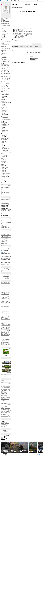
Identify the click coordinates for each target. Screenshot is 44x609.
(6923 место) (2, 271)
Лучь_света (6, 412)
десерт (9, 293)
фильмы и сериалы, (4, 157)
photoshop (2, 282)
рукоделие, (2, 142)
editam (8, 409)
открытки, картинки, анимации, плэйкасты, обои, (5, 123)
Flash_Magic (5, 387)
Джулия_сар (8, 411)
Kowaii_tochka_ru (3, 424)
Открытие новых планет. (4, 227)
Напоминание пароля (14, 54)
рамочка (6, 328)
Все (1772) (9, 404)
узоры (2, 340)
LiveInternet (2, 0)
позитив (2, 324)
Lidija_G (5, 407)
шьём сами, (3, 171)
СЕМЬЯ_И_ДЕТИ (3, 400)
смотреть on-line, (3, 155)
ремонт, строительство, (4, 79)
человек (8, 342)
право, (2, 108)
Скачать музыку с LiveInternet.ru (6, 258)
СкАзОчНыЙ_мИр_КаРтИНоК (4, 422)
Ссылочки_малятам (7, 423)
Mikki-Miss (2, 389)
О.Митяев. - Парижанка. (4, 242)
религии (2, 332)
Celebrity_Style (3, 425)
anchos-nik (5, 409)
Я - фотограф (3, 247)
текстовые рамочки (5, 339)
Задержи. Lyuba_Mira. (4, 241)
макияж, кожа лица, (4, 70)
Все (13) (10, 230)
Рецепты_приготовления (6, 399)
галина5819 (2, 392)
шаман (2, 343)
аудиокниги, (3, 22)
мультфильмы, (3, 156)
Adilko (4, 405)
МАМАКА (9, 412)
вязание (5, 287)
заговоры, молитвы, (4, 141)
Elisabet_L (2, 387)
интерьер (2, 302)
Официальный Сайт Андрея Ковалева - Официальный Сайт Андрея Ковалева (5, 187)
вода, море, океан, (3, 29)
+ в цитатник (21, 7)
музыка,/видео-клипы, (18, 40)
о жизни (5, 319)
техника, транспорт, (3, 161)
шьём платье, (3, 170)
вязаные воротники (4, 292)
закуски (8, 296)
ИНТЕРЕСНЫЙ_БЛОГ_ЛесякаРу (5, 393)
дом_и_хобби (7, 415)
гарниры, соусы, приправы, (5, 94)
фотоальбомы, (3, 165)
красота (4, 308)
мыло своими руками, (4, 110)
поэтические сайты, (4, 105)
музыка (8, 314)
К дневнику (26, 46)
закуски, (3, 95)
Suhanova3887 (6, 408)
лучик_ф (9, 416)
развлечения (3, 327)
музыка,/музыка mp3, (17, 39)
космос (8, 305)
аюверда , (3, 177)
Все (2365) (9, 185)
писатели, (3, 104)
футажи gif (2, 342)
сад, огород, (2, 153)
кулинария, (2, 92)
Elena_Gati (5, 406)
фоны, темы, (3, 136)
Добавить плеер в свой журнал (5, 278)
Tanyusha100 (1, 4)
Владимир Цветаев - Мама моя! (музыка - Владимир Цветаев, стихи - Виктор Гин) (6, 235)
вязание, (2, 30)
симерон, (3, 180)
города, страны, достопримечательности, (4, 50)
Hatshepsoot (8, 387)
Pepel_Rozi (7, 389)
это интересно (5, 345)
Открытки (3, 252)
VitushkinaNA (2, 409)
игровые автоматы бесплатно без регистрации (5, 299)
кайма (3, 303)
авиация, (3, 162)
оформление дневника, (4, 126)
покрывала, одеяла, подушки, (5, 78)
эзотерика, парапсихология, (4, 176)
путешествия (3, 326)
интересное (2, 301)
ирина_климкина (3, 416)
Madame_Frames (3, 426)
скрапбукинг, (3, 151)
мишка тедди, (3, 147)
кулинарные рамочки (4, 310)
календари (5, 303)
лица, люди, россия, (3, 107)
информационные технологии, (5, 87)
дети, (1, 54)
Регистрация (8, 0)
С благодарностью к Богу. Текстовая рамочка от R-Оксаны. (6, 209)
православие (2, 325)
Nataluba (7, 407)
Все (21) (10, 348)
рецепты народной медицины (5, 333)
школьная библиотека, (4, 175)
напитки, (3, 97)
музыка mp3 (3, 315)
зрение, (2, 68)
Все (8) (10, 218)
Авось (19, 0)
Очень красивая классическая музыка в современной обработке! (24, 34)
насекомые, (3, 27)
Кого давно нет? (3, 386)
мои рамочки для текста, (5, 129)
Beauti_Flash (2, 406)
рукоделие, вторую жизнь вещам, (5, 152)
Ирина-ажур (2, 394)
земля (6, 297)
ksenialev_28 (2, 410)
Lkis (6, 388)
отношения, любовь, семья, (4, 124)
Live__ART (6, 424)
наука (5, 317)
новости (8, 318)
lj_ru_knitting (6, 431)
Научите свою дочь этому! (4, 206)
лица (9, 312)
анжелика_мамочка (3, 415)
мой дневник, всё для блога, (5, 130)
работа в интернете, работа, (4, 138)
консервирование (4, 305)
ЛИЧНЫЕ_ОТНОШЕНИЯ (4, 396)
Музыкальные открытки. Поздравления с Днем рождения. (5, 220)
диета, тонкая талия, (4, 67)
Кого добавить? (7, 386)
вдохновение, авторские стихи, (5, 102)
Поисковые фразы (7, 439)
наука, (2, 121)
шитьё (4, 343)
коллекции (3, 304)
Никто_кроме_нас (8, 398)
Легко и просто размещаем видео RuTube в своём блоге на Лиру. (5, 203)
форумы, (2, 164)
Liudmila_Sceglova (3, 388)
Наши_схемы (2, 423)
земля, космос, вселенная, (4, 71)
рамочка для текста (5, 329)
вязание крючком (4, 290)
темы (9, 339)
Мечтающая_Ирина (8, 397)
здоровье (3, 297)
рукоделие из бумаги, (4, 150)
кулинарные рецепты (5, 311)
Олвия (2, 399)
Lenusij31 (2, 407)
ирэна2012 (6, 416)
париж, (2, 52)
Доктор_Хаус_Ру (6, 392)
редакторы (5, 331)
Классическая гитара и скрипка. (20, 36)
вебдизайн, (3, 127)
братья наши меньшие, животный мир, (6, 23)
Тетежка (7, 414)
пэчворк (6, 326)
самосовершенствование (3, 335)
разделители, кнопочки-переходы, (6, 132)
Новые (40, 46)
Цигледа (10, 414)
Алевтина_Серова (3, 390)
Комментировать (15, 46)
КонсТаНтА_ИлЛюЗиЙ (4, 395)
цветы (5, 342)
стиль (5, 336)
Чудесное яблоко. (3, 226)
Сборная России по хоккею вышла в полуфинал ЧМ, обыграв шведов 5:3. (6, 223)
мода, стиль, (2, 111)
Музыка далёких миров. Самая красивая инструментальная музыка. (24, 31)
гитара (4, 293)
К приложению (9, 274)
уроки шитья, (3, 168)
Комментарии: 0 (6, 243)
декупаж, (3, 145)
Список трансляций (3, 430)
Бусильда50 (2, 391)
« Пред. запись (22, 46)
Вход (11, 0)
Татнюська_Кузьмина (3, 414)
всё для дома (5, 285)
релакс (8, 331)
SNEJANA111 (2, 408)
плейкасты (3, 323)
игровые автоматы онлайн (5, 300)
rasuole (5, 410)
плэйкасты (7, 323)
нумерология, (3, 179)
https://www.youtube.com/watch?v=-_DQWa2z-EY (27, 28)
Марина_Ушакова (3, 397)
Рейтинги (16, 0)
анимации (2, 283)
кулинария (5, 309)
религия (4, 332)
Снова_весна (5, 413)
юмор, (2, 182)
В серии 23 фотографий (8, 372)
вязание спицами (7, 291)
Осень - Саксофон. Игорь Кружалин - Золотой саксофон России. (24, 33)
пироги (4, 322)
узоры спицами (5, 340)
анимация (5, 283)
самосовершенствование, (4, 154)
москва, (2, 51)
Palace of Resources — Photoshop (5, 190)
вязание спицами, (4, 34)
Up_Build (6, 425)
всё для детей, (3, 55)
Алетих (4, 411)
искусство (6, 302)
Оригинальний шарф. (4, 194)
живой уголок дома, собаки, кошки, (6, 25)
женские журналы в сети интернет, (6, 48)
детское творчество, (4, 59)
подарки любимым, (4, 125)
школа (6, 343)
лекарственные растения (4, 312)
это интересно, (3, 181)
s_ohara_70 (7, 410)
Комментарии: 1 (6, 236)
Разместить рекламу (39, 455)
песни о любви (3, 321)
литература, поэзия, (3, 101)
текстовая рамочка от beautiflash (7, 338)
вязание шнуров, (4, 35)
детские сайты (5, 294)
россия (2, 334)
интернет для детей (7, 301)
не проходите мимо (4, 318)
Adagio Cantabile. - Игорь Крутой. (20, 37)
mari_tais (9, 388)
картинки (8, 303)
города (6, 293)
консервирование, (4, 96)
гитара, (2, 113)
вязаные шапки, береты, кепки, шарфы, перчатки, (5, 44)
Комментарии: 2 (6, 240)
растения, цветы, (3, 139)
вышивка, (3, 144)
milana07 (5, 389)
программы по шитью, (4, 167)
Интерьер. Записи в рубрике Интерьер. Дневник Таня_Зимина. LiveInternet (5, 193)
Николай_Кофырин (3, 398)
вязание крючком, (4, 33)
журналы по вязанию (4, 296)
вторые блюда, (3, 93)
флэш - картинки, (4, 135)
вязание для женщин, (4, 32)
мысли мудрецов (5, 316)
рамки (6, 327)
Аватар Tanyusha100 (5, 9)
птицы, (2, 28)
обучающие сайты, (4, 159)
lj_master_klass (3, 431)
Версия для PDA (39, 454)
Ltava (7, 388)
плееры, (3, 131)
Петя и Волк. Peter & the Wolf (19, 30)
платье (9, 322)
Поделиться (39, 43)
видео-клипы (3, 284)
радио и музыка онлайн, (5, 117)
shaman (5, 282)
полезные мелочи (7, 324)
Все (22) (10, 246)
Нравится (35, 43)
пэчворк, (3, 149)
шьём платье (5, 344)
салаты (9, 334)
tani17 (10, 410)
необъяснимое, (3, 75)
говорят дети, (3, 56)
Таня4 (8, 413)
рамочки (5, 330)
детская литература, (4, 57)
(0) (1, 189)
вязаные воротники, (4, 37)
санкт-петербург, (4, 53)
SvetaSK (9, 408)
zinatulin (2, 411)
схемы (2, 337)
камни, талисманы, (3, 85)
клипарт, (3, 128)
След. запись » (30, 46)
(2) (1, 221)
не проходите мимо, (3, 122)
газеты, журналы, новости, (4, 47)
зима (7, 297)
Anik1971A (7, 405)
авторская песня (7, 282)
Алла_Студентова (8, 390)
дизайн (8, 294)
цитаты (6, 342)
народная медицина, (3, 118)
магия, (2, 178)
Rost (9, 389)
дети (2, 294)
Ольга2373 (2, 413)
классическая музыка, (4, 114)
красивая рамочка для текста (4, 306)
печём (2, 322)
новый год (2, 319)
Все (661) (10, 383)
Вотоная (6, 411)
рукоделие (6, 334)
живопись (4, 295)
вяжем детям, (3, 31)
